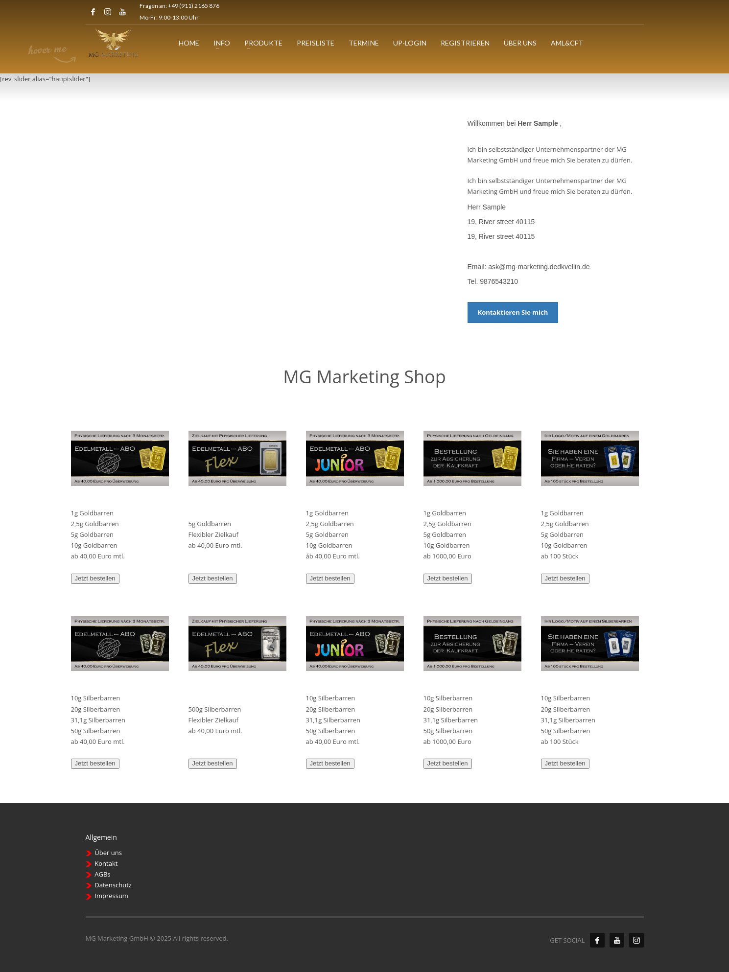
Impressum (111, 895)
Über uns (108, 852)
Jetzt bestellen (95, 578)
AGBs (102, 874)
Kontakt (106, 863)
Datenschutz (113, 884)
